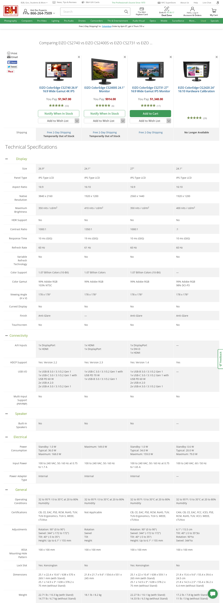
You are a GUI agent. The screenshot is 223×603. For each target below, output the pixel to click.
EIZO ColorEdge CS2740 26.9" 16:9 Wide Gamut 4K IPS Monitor (58, 91)
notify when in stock (58, 114)
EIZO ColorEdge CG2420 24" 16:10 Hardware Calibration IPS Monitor (196, 91)
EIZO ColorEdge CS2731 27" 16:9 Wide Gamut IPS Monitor (150, 89)
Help (196, 2)
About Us (184, 2)
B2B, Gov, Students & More (34, 2)
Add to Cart (150, 114)
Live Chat (207, 2)
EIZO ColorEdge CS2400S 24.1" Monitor (104, 89)
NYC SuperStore (166, 2)
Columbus (106, 26)
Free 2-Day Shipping (59, 132)
